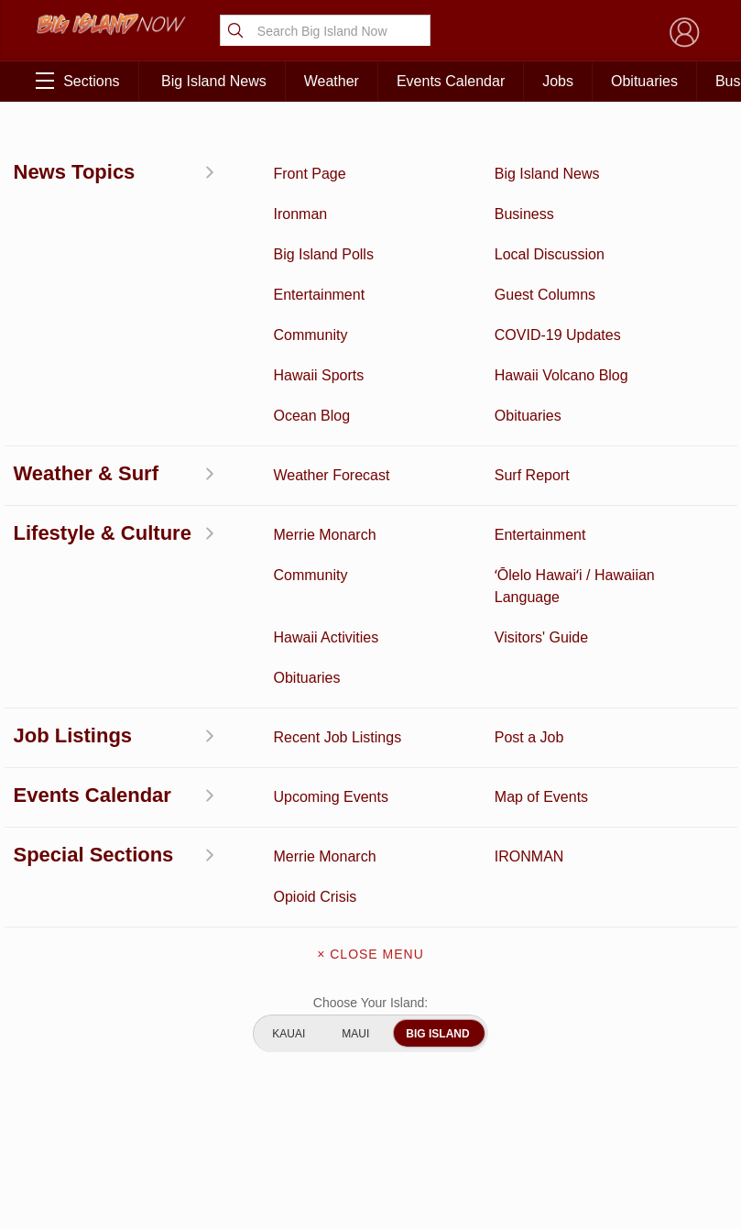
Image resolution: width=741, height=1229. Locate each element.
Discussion (87, 907)
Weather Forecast (179, 1002)
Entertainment (180, 907)
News (87, 935)
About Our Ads (652, 1011)
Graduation (180, 1135)
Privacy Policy (561, 1011)
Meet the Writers (370, 999)
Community (86, 1088)
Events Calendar (451, 81)
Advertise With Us (370, 1037)
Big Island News (214, 81)
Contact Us (370, 960)
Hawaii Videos (86, 964)
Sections (77, 80)
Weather (331, 81)
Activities (86, 879)
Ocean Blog (180, 935)
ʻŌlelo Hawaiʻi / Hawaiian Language (86, 1154)
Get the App (371, 922)
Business (180, 879)
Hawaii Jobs (86, 1040)
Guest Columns (180, 1097)
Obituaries (644, 81)
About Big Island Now (371, 883)
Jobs (557, 81)
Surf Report (87, 992)
